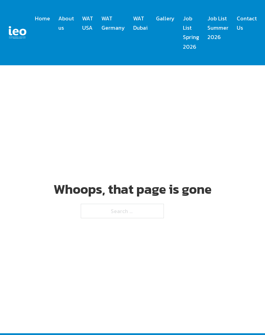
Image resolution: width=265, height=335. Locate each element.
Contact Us (247, 23)
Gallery (165, 18)
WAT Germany (113, 23)
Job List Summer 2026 (217, 27)
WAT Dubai (140, 23)
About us (66, 23)
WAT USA (87, 23)
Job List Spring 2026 (191, 32)
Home (42, 18)
